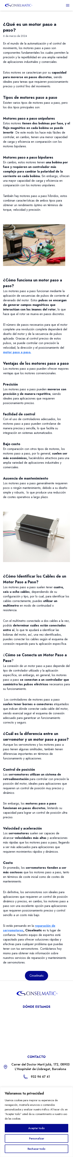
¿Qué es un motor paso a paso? (29, 27)
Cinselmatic (36, 975)
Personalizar (36, 1138)
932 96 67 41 (40, 1076)
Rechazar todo (36, 1149)
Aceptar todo (36, 1128)
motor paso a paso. (17, 352)
